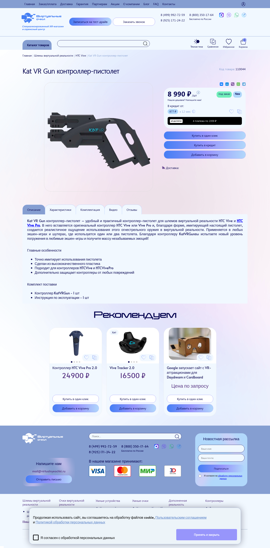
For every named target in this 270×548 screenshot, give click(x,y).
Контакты (168, 4)
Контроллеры (214, 501)
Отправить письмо (48, 479)
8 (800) (201, 16)
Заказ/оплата (47, 4)
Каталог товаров (38, 45)
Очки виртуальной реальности (71, 502)
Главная (29, 4)
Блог (146, 4)
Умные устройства (108, 501)
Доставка (66, 4)
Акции (115, 4)
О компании (131, 4)
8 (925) (173, 20)
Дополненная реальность (178, 502)
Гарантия (82, 4)
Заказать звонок (134, 22)
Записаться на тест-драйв (90, 22)
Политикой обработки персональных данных (70, 522)
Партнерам (99, 4)
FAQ (156, 4)
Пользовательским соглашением (181, 517)
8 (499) (173, 15)
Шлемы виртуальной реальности (36, 502)
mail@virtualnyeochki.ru (48, 471)
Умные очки (140, 501)
